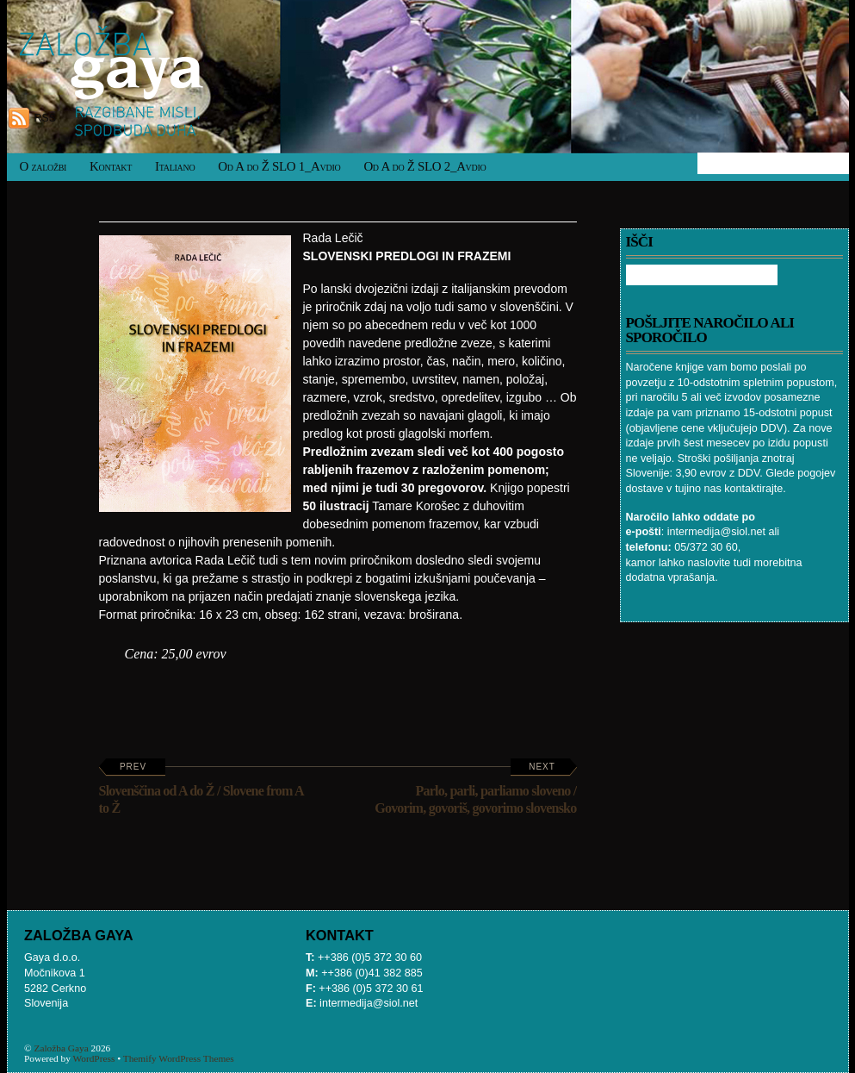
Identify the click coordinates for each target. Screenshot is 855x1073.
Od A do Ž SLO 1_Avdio (279, 166)
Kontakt (111, 166)
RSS (45, 118)
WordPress (93, 1058)
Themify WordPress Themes (178, 1058)
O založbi (43, 166)
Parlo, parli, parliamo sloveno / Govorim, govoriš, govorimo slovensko (475, 788)
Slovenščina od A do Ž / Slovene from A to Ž (201, 788)
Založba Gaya (61, 1048)
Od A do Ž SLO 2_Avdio (424, 166)
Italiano (175, 166)
